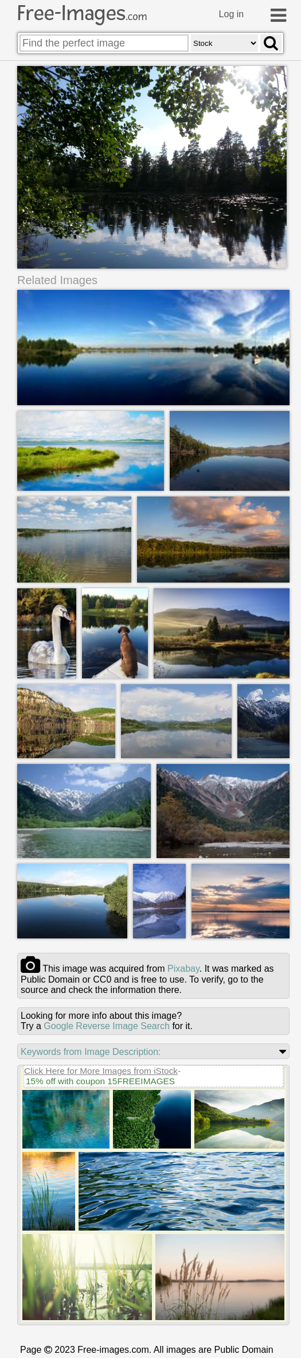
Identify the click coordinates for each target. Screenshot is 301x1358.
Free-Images (82, 13)
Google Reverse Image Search (107, 1025)
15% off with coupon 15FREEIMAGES (100, 1080)
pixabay (183, 967)
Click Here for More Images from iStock (101, 1069)
